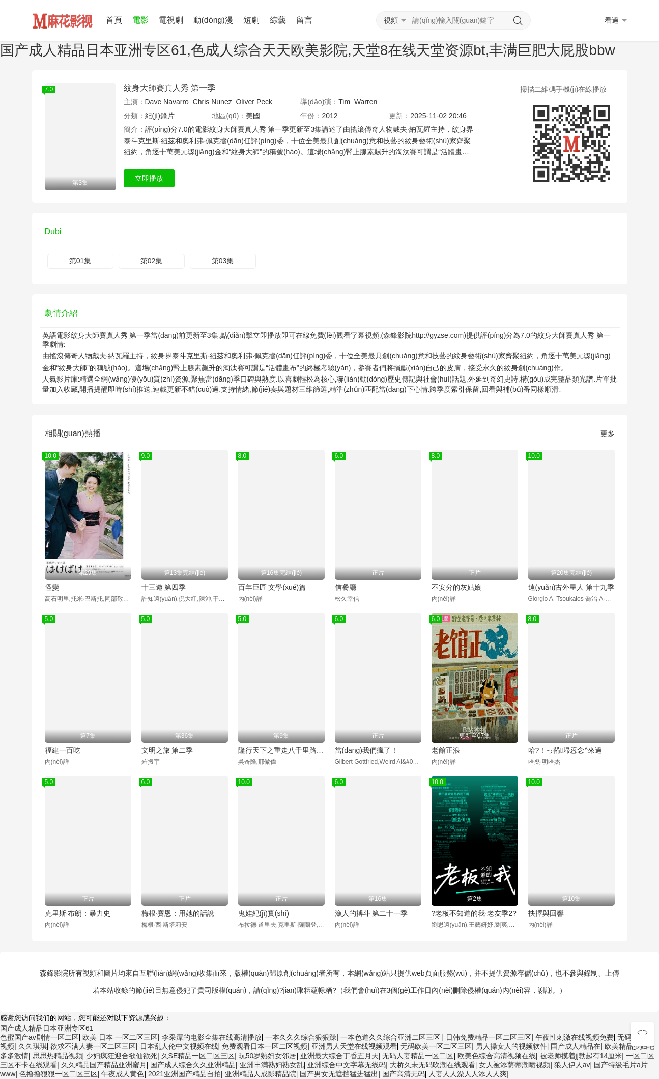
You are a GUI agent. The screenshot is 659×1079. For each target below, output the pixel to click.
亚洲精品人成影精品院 (260, 1074)
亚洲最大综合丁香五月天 (339, 1055)
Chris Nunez (212, 102)
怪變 (52, 587)
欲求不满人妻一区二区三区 (93, 1046)
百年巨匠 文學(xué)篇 (272, 587)
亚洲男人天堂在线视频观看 (354, 1046)
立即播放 (149, 178)
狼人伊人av (572, 1065)
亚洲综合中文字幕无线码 (346, 1065)
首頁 (114, 20)
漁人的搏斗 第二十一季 (371, 913)
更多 (607, 433)
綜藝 (278, 20)
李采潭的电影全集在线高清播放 (212, 1037)
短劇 (251, 20)
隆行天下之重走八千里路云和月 (281, 750)
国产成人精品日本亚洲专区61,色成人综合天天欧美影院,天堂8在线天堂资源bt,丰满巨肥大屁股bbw (307, 50)
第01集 (80, 261)
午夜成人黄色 (122, 1074)
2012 (329, 116)
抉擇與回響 (546, 913)
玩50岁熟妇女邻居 (268, 1055)
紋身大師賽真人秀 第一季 (169, 88)
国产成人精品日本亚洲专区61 (47, 1028)
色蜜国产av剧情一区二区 (39, 1037)
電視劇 (171, 20)
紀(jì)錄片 (160, 116)
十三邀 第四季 (163, 587)
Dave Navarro (167, 102)
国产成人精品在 (575, 1046)
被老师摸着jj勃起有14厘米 (581, 1055)
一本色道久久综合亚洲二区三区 (391, 1037)
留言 (304, 20)
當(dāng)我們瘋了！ (366, 750)
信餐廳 (345, 587)
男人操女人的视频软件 (511, 1046)
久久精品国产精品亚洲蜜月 (104, 1065)
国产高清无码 (403, 1074)
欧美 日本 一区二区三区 (120, 1037)
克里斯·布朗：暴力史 (78, 913)
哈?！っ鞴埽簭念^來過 (565, 750)
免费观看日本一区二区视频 (264, 1046)
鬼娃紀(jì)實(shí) (263, 913)
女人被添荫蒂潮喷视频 (514, 1065)
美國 (253, 116)
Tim (344, 102)
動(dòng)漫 (213, 20)
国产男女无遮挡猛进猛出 (339, 1074)
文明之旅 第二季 (167, 750)
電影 (140, 20)
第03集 (223, 261)
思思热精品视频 (57, 1055)
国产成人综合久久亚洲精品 (193, 1065)
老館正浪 (446, 750)
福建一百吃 (62, 750)
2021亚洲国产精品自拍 (184, 1074)
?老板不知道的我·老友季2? (474, 913)
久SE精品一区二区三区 (198, 1055)
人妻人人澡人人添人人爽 (467, 1074)
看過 (616, 20)
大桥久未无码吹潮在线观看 (432, 1065)
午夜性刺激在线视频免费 (574, 1037)
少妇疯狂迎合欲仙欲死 (121, 1055)
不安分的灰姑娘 (456, 587)
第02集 (151, 261)
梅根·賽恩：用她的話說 (178, 913)
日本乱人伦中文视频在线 (179, 1046)
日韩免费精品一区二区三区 (488, 1037)
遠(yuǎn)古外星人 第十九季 (571, 587)
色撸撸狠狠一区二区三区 (58, 1074)
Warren (365, 102)
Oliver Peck (254, 102)
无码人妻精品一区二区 (417, 1055)
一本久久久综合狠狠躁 (300, 1037)
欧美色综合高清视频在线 (496, 1055)
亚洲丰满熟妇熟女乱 (272, 1065)
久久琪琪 (32, 1046)
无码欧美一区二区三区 (436, 1046)
